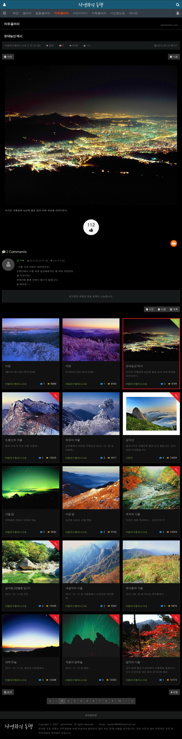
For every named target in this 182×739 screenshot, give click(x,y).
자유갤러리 (61, 13)
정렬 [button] (174, 692)
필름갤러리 (42, 13)
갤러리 (27, 13)
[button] (150, 309)
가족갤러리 (98, 13)
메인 (16, 13)
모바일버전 (91, 715)
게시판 (133, 13)
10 (119, 701)
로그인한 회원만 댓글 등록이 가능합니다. (91, 296)
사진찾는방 (117, 13)
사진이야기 (80, 13)
